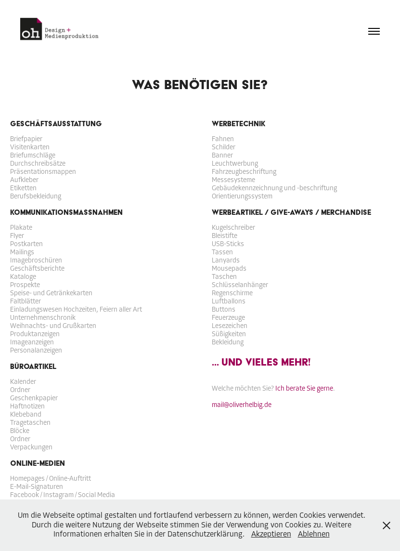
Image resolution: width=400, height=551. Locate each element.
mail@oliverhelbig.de (241, 404)
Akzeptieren (271, 534)
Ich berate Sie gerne (304, 388)
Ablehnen (314, 534)
